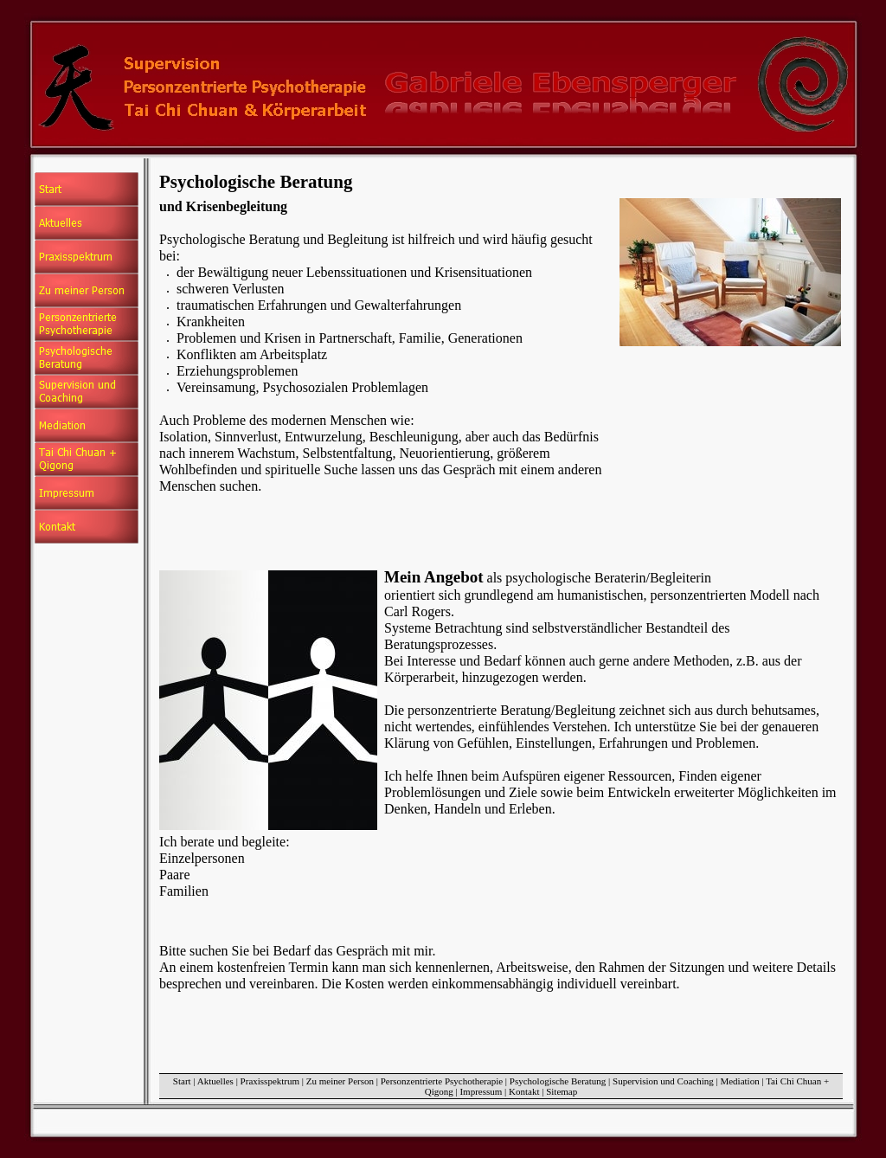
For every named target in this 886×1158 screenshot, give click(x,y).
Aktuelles (215, 1081)
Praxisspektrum (270, 1081)
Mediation (739, 1081)
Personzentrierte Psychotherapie (442, 1081)
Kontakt (524, 1091)
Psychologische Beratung (558, 1081)
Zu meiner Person (340, 1081)
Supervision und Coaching (663, 1081)
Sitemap (561, 1091)
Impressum (480, 1091)
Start (182, 1081)
